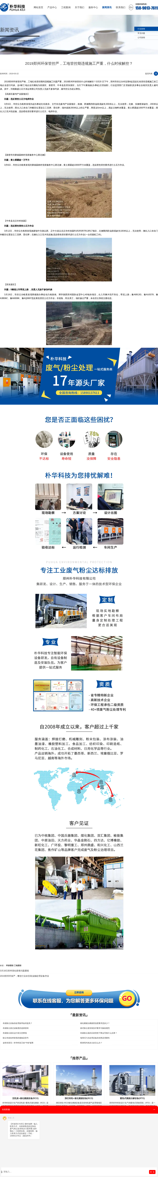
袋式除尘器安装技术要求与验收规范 (95, 1028)
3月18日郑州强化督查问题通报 (14, 971)
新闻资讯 (107, 7)
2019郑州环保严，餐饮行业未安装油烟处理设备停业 (24, 976)
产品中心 (52, 7)
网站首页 (38, 7)
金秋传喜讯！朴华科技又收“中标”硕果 (18, 1043)
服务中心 (93, 7)
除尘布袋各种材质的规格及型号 (16, 1038)
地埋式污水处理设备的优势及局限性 (95, 1038)
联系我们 (120, 7)
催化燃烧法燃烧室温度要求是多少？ (95, 1023)
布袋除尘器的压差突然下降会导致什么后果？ (98, 1033)
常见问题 (141, 33)
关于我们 (79, 7)
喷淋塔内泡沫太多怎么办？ (91, 1043)
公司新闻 (141, 37)
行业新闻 (141, 29)
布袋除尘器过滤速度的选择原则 (16, 1028)
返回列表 (148, 74)
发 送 (152, 1172)
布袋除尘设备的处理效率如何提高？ (17, 1023)
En (131, 7)
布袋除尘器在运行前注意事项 (15, 1033)
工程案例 (66, 7)
